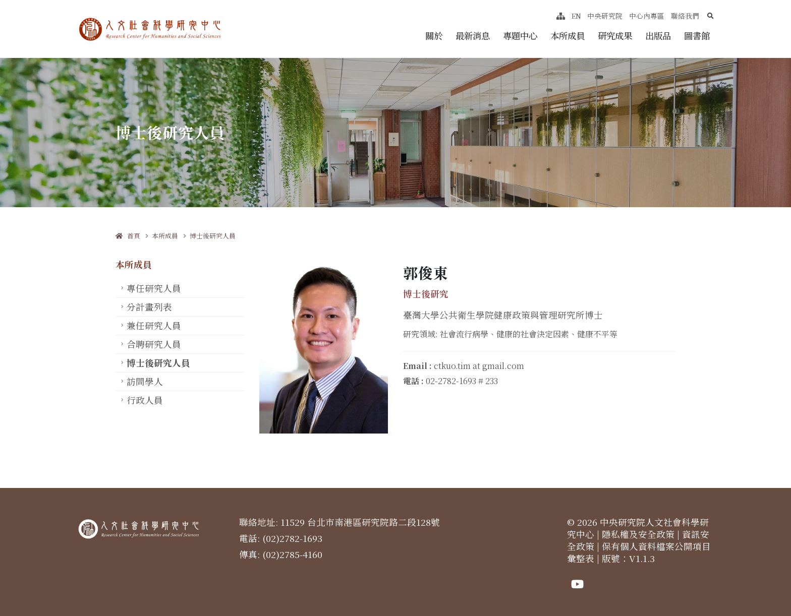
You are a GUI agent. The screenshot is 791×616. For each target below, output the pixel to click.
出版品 (658, 35)
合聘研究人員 (154, 344)
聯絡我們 (685, 16)
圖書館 (697, 35)
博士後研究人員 (213, 235)
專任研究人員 (154, 288)
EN (576, 16)
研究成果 (615, 35)
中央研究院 (605, 16)
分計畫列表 (149, 306)
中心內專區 (646, 16)
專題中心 (520, 35)
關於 (433, 35)
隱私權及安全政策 (638, 534)
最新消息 (473, 35)
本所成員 (567, 35)
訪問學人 (145, 381)
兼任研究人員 (154, 325)
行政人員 (145, 400)
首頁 (128, 235)
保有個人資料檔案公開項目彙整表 (639, 552)
